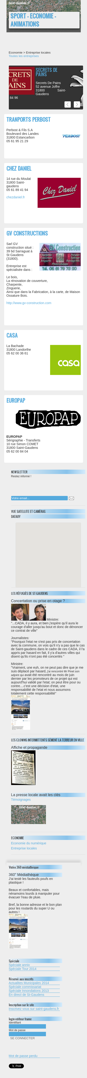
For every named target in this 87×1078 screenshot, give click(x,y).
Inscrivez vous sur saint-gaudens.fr (34, 1009)
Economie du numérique (28, 843)
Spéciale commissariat (25, 987)
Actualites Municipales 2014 (29, 983)
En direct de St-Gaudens (26, 994)
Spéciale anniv (19, 965)
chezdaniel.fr (15, 197)
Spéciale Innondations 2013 (29, 991)
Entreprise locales (24, 848)
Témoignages (21, 799)
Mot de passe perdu (23, 1056)
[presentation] (41, 485)
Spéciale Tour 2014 (23, 969)
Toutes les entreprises (24, 56)
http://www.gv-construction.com (29, 303)
